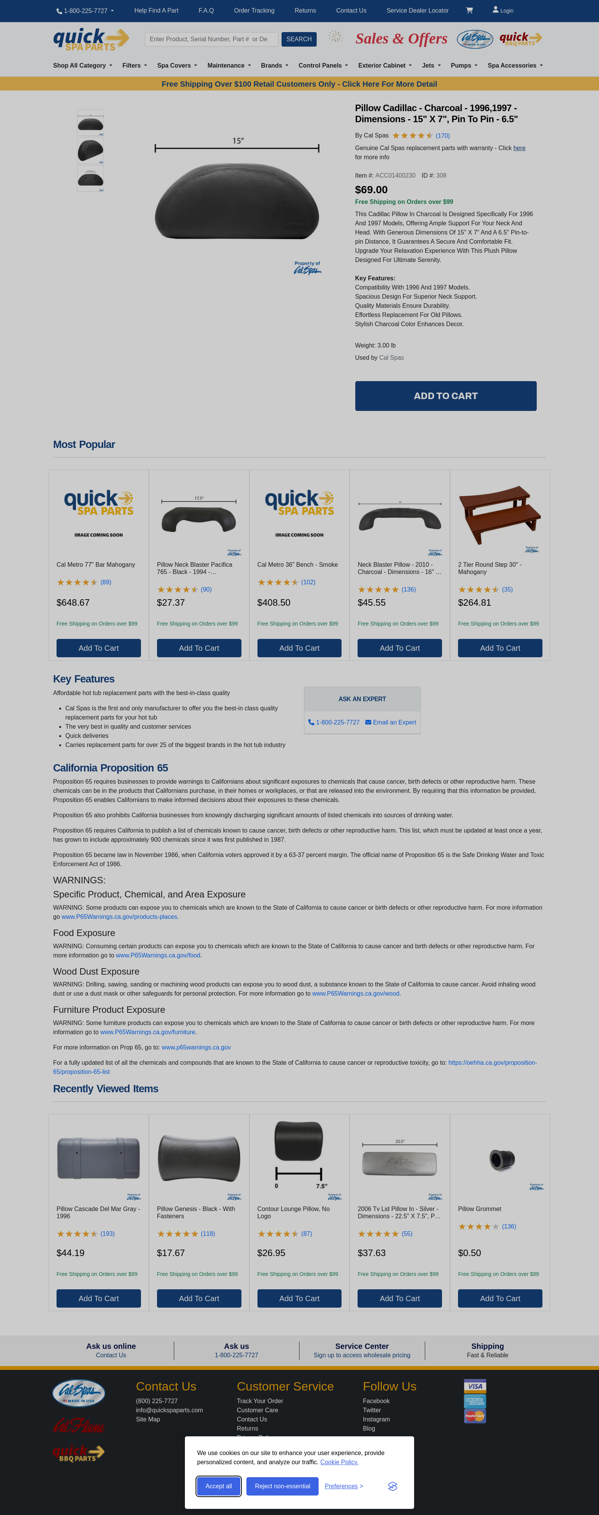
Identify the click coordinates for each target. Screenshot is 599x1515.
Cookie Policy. (340, 1462)
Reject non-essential (282, 1486)
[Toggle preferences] (344, 1486)
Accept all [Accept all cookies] (219, 1486)
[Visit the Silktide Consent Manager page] (393, 1486)
